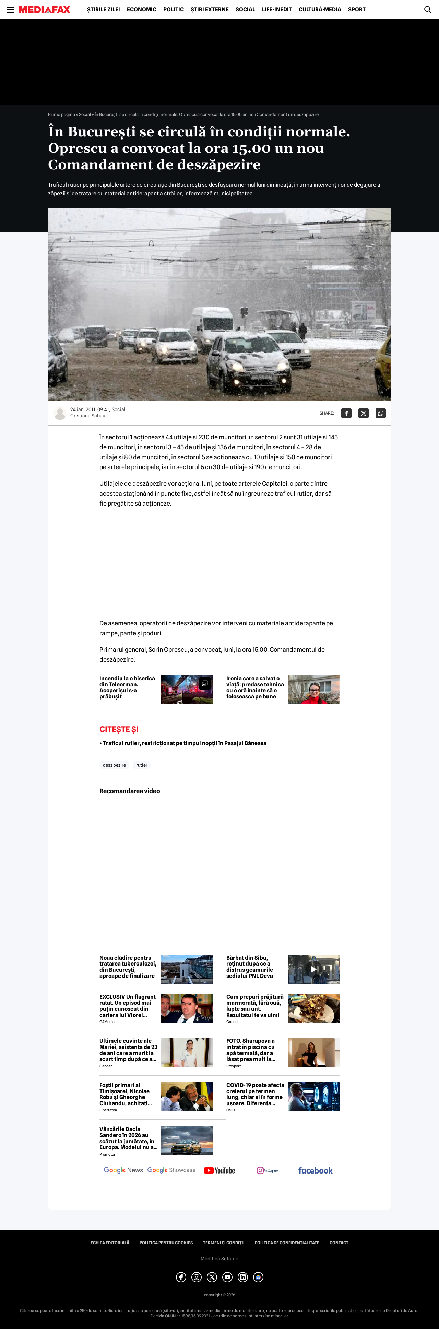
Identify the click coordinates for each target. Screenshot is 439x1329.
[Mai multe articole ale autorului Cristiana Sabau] (60, 413)
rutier (141, 765)
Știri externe (210, 9)
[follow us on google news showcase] (171, 1171)
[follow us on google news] (123, 1171)
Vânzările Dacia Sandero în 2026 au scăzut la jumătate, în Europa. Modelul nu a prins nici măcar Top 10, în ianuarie (126, 1138)
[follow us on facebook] (316, 1171)
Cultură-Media (320, 9)
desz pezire (114, 765)
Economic (141, 9)
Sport (357, 9)
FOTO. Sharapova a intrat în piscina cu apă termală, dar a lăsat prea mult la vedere (250, 1050)
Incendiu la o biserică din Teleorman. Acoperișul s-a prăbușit (127, 687)
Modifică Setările (219, 1258)
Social (245, 9)
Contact (339, 1242)
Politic (173, 9)
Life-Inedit (277, 9)
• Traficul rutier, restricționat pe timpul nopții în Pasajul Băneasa (182, 743)
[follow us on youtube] (219, 1171)
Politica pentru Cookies (166, 1242)
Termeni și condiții (224, 1242)
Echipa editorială (110, 1242)
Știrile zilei (103, 9)
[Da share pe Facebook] (346, 413)
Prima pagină (61, 114)
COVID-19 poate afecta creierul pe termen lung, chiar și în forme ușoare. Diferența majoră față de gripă (255, 1094)
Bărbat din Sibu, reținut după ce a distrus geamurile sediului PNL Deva (249, 967)
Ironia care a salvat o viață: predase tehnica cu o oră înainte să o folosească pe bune (255, 687)
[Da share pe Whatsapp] (381, 413)
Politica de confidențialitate (287, 1242)
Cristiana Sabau (87, 415)
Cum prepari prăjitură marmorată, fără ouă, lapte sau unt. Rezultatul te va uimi (255, 1006)
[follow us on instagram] (268, 1171)
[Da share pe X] (363, 413)
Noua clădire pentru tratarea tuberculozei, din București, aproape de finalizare (127, 967)
